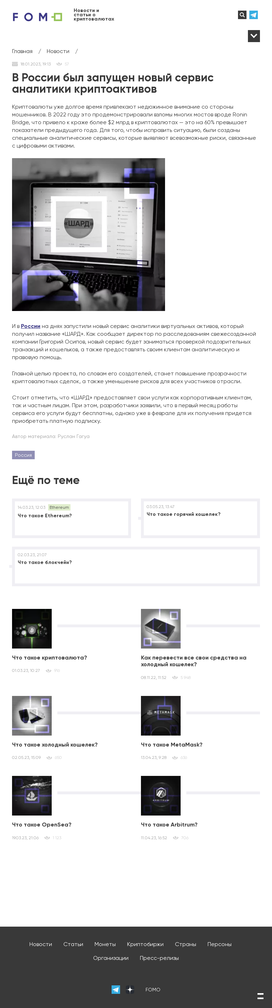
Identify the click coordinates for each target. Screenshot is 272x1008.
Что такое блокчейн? (45, 562)
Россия (23, 455)
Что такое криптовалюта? (49, 657)
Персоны (220, 944)
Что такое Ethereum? (45, 516)
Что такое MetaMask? (172, 744)
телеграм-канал (254, 15)
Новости (40, 944)
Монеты (105, 944)
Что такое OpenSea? (42, 824)
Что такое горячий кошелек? (184, 514)
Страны (185, 944)
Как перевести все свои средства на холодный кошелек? (193, 661)
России (30, 326)
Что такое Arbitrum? (169, 824)
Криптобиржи (145, 944)
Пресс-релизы (159, 958)
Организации (111, 958)
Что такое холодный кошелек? (55, 744)
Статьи (73, 944)
